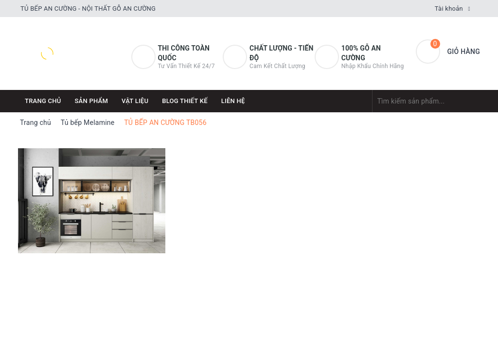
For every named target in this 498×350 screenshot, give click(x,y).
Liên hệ (233, 101)
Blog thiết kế (185, 101)
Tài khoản (449, 8)
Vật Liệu (135, 101)
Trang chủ (43, 101)
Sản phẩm (91, 101)
